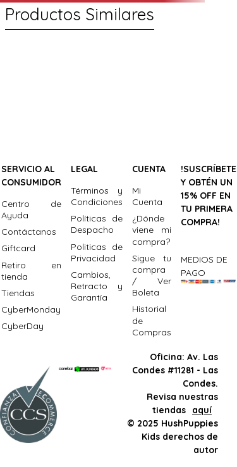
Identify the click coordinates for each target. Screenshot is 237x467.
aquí (202, 410)
